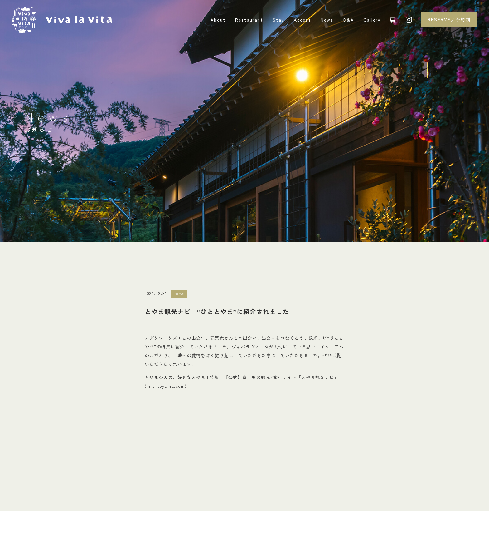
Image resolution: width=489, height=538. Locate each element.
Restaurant (249, 19)
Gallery (372, 19)
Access (302, 19)
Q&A (348, 19)
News (327, 19)
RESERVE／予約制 (449, 19)
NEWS (179, 293)
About (218, 19)
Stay (278, 19)
